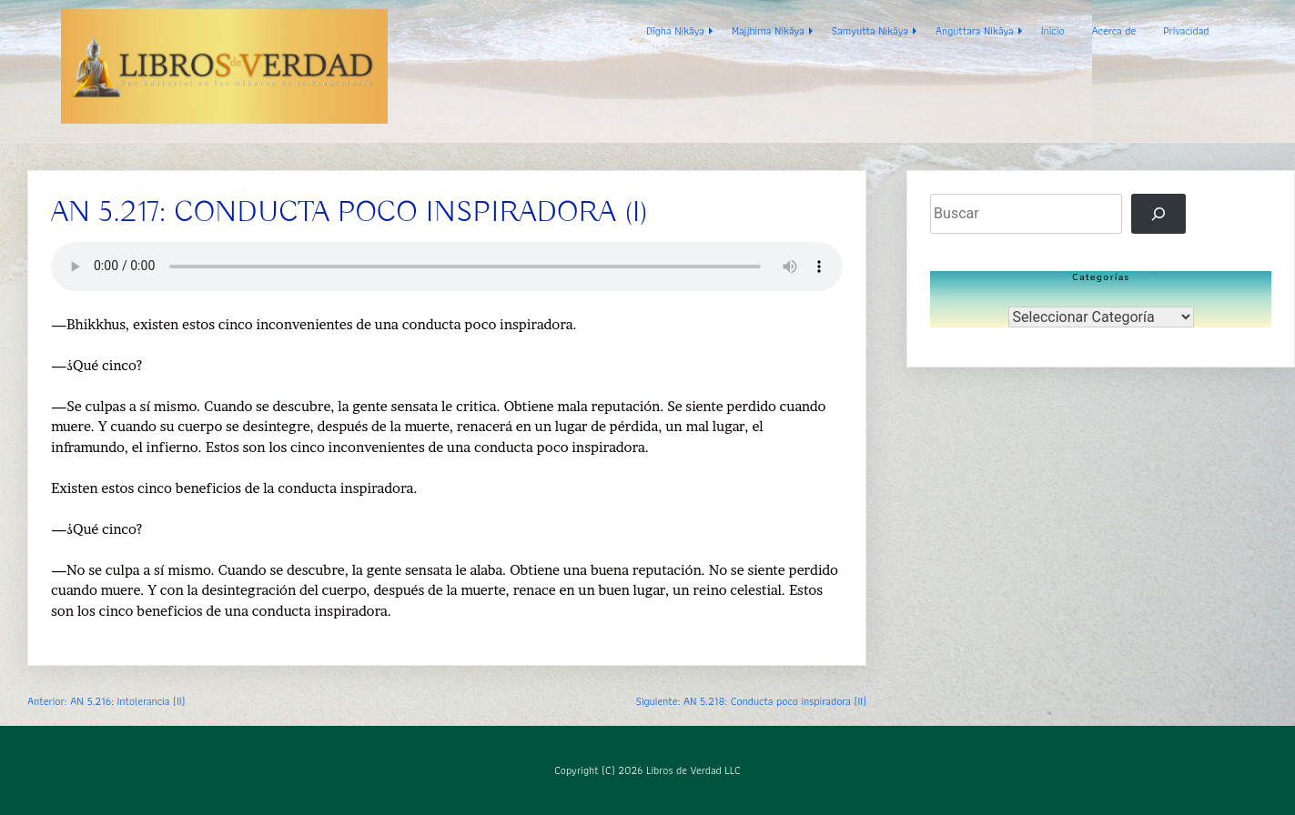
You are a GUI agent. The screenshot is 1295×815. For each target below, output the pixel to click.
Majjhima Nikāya (768, 30)
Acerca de (1113, 30)
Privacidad (1186, 30)
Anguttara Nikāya (975, 30)
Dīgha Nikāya (675, 30)
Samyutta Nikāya (870, 30)
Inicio (1053, 30)
